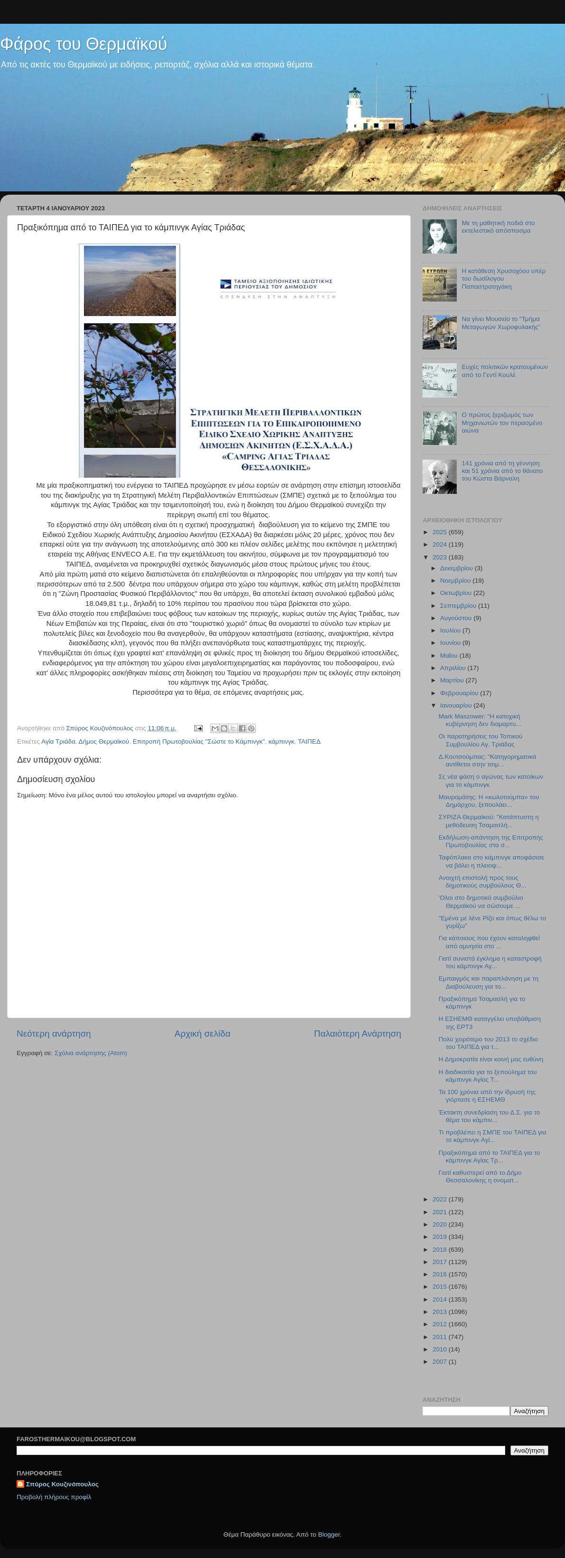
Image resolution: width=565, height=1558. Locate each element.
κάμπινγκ (281, 741)
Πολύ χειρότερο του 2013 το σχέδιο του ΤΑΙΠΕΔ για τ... (488, 1043)
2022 (441, 1199)
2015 (441, 1286)
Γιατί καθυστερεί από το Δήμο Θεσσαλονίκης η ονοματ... (480, 1176)
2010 (441, 1349)
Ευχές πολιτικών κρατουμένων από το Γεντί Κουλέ (504, 370)
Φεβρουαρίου (460, 693)
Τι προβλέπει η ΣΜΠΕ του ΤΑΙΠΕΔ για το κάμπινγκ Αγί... (492, 1136)
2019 (441, 1236)
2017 (441, 1261)
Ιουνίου (451, 642)
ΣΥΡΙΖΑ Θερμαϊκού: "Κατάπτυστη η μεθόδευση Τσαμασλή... (489, 820)
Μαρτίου (453, 680)
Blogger (329, 1534)
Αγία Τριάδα (58, 741)
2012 (441, 1324)
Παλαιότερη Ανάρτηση (357, 1034)
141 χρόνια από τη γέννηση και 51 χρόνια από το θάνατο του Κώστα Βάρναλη (502, 471)
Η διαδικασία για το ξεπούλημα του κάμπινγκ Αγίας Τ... (488, 1075)
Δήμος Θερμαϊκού (104, 741)
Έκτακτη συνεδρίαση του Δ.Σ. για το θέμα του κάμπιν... (489, 1116)
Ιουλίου (451, 630)
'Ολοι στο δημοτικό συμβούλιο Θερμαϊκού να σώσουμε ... (481, 901)
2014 (441, 1299)
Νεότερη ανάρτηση (54, 1034)
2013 (441, 1311)
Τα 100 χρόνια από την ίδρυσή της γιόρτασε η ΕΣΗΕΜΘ (487, 1095)
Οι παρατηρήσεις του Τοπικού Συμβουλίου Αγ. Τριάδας (481, 740)
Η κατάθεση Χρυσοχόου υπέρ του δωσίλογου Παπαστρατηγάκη (503, 278)
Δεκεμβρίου (457, 568)
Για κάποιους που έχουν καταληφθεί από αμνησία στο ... (489, 942)
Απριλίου (453, 667)
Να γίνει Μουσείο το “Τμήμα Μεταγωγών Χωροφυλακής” (500, 322)
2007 (441, 1361)
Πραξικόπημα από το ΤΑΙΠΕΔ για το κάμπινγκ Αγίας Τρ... (489, 1156)
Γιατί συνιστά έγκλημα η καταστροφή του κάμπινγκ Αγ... (490, 962)
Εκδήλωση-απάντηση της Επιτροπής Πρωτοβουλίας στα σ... (491, 841)
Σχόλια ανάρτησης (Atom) (91, 1053)
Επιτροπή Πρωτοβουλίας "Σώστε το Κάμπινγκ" (198, 741)
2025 (441, 532)
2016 (441, 1274)
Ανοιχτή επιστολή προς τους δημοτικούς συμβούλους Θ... (483, 881)
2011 (441, 1337)
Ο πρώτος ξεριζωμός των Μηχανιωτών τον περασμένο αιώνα (501, 422)
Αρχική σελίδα (203, 1034)
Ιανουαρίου (456, 705)
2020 (441, 1224)
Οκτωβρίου (456, 592)
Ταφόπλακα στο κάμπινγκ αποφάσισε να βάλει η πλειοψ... (491, 861)
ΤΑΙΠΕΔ (309, 741)
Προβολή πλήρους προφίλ (54, 1497)
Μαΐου (450, 655)
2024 (441, 544)
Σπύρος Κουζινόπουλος (62, 1484)
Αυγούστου (456, 618)
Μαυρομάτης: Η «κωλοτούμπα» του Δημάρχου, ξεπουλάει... (489, 800)
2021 (441, 1212)
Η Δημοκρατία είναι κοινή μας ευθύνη (491, 1059)
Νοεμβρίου (456, 580)
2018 (441, 1249)
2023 (441, 557)
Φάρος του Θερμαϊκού (83, 44)
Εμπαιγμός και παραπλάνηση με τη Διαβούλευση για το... (488, 982)
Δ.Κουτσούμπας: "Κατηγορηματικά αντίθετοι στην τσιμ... (488, 760)
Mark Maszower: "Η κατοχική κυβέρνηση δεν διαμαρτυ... (480, 720)
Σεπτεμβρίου (459, 605)
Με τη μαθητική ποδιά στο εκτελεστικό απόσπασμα (498, 226)
